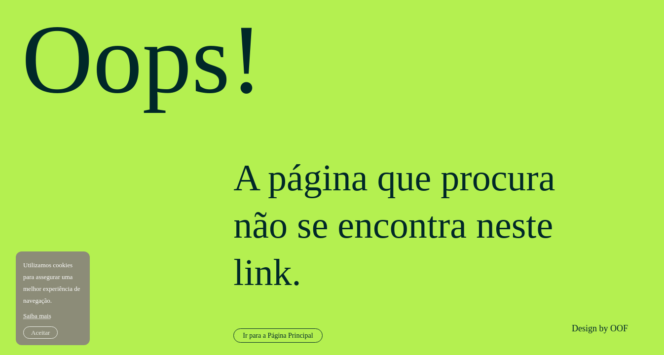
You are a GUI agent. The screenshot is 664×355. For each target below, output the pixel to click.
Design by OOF (600, 328)
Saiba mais (37, 316)
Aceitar (40, 332)
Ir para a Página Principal (278, 335)
